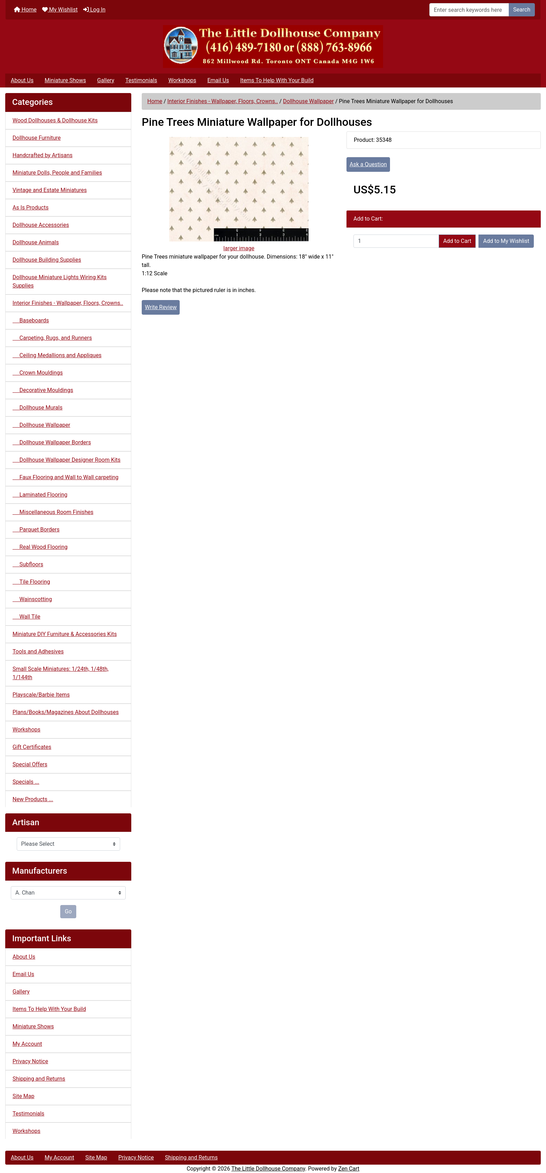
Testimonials (141, 80)
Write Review (161, 307)
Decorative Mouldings (43, 390)
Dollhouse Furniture (37, 138)
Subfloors (28, 564)
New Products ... (33, 799)
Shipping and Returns (39, 1078)
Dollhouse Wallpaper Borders (52, 442)
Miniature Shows (65, 80)
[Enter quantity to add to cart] (396, 241)
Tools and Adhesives (38, 651)
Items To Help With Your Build (277, 80)
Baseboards (31, 320)
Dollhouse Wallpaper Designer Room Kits (66, 460)
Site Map (23, 1096)
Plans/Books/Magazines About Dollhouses (66, 712)
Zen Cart (348, 1168)
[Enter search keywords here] (469, 9)
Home (25, 9)
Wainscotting (32, 599)
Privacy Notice (30, 1061)
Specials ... (26, 782)
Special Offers (30, 764)
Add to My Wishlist (506, 241)
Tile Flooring (31, 581)
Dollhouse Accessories (41, 225)
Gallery (105, 80)
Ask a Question (368, 164)
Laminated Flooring (40, 494)
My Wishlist (60, 9)
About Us (22, 80)
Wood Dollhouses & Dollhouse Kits (55, 120)
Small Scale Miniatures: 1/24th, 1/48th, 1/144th (61, 673)
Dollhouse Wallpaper (308, 101)
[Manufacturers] (68, 892)
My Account (27, 1044)
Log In (94, 9)
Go (68, 911)
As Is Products (30, 207)
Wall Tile (26, 616)
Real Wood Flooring (40, 547)
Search (521, 9)
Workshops (182, 80)
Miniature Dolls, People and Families (57, 172)
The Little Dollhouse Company (268, 1168)
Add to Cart (457, 241)
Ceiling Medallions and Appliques (57, 355)
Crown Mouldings (38, 372)
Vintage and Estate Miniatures (50, 190)
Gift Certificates (32, 747)
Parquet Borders (36, 529)
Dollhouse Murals (37, 407)
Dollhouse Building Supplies (47, 259)
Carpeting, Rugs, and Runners (52, 338)
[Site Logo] (273, 46)
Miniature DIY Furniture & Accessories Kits (65, 634)
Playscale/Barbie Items (41, 694)
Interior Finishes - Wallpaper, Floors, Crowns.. (222, 101)
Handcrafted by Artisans (42, 155)
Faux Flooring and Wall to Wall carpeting (65, 477)
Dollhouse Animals (36, 242)
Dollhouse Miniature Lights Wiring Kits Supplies (60, 281)
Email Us (218, 80)
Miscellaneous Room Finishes (53, 512)
